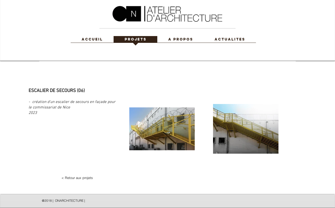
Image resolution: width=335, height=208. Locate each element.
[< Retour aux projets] (77, 177)
